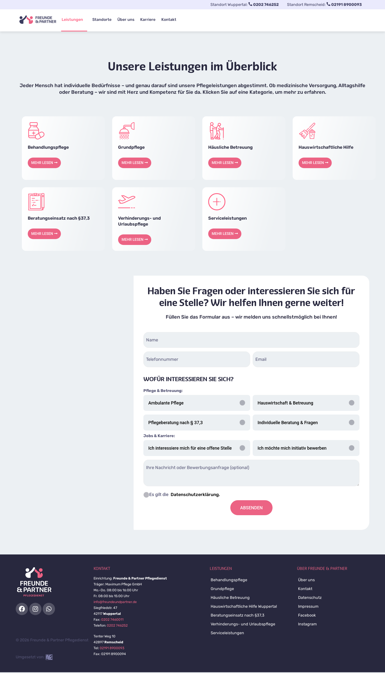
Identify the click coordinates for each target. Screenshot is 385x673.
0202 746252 (117, 626)
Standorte (101, 19)
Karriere (145, 19)
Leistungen (71, 19)
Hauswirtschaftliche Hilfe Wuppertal (244, 607)
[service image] (36, 130)
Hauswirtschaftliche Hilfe (326, 147)
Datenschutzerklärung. (195, 495)
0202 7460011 (112, 620)
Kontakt (165, 19)
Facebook (307, 616)
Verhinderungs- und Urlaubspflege (243, 624)
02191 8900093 (112, 649)
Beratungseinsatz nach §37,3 (59, 218)
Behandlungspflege (49, 147)
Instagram (307, 624)
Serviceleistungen (228, 218)
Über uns (124, 19)
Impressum (308, 607)
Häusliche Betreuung (231, 147)
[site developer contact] (49, 657)
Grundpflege (131, 147)
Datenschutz (310, 598)
